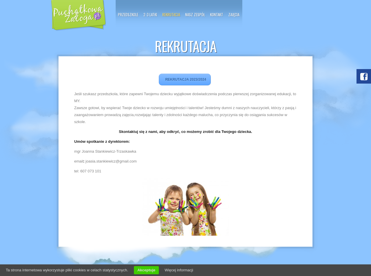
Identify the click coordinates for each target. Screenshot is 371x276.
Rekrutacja (171, 14)
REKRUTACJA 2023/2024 (184, 79)
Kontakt (216, 14)
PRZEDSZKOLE (128, 14)
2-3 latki (150, 14)
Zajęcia (233, 14)
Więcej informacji (179, 270)
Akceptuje (146, 270)
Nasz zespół (195, 14)
